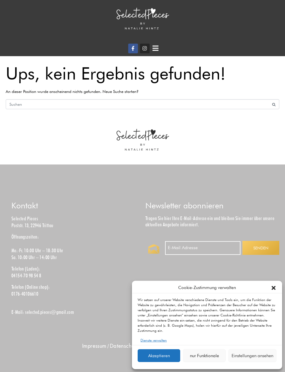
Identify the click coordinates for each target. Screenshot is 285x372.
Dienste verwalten (154, 340)
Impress (94, 346)
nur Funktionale (204, 355)
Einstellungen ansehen (252, 355)
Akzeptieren (159, 355)
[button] (273, 288)
